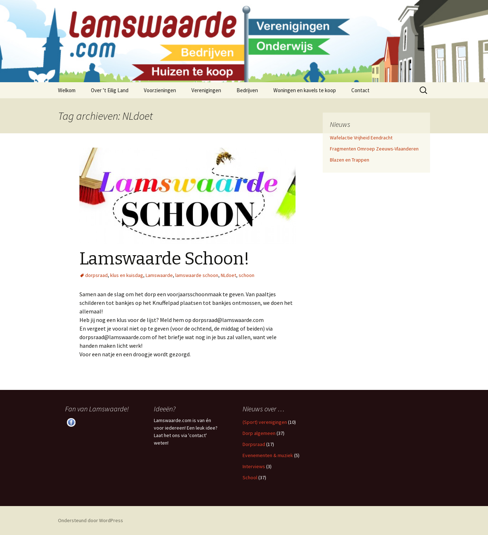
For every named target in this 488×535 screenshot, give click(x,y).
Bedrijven (247, 90)
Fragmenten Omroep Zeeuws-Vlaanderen (374, 148)
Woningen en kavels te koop (304, 90)
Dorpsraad (254, 444)
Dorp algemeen (259, 433)
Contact (360, 90)
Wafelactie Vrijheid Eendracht (361, 137)
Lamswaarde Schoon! (164, 258)
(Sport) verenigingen (265, 422)
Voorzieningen (160, 90)
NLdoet (228, 275)
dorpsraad (96, 275)
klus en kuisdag (126, 275)
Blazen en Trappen (349, 160)
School (250, 477)
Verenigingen (206, 90)
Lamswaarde (159, 275)
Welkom (66, 90)
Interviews (254, 466)
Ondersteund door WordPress (90, 520)
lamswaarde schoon (196, 275)
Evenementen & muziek (268, 455)
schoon (246, 275)
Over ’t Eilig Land (109, 90)
